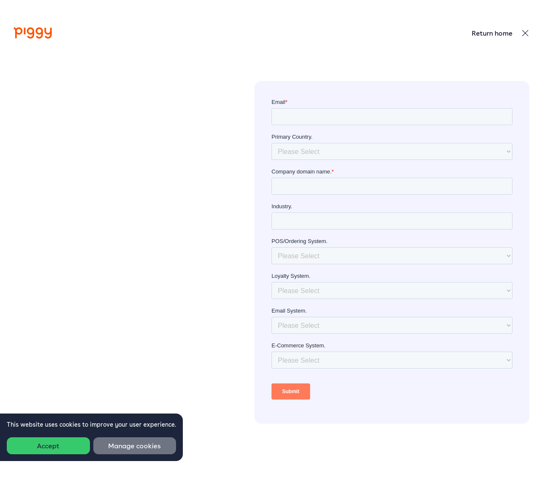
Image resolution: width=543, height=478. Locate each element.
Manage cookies (134, 445)
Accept (48, 445)
